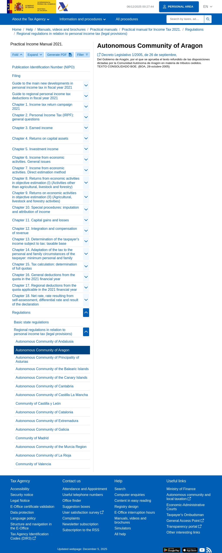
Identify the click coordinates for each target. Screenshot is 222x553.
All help (120, 534)
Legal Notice (20, 500)
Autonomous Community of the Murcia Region (51, 447)
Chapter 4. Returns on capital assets (40, 138)
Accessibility (19, 489)
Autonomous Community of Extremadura (47, 421)
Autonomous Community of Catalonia (44, 412)
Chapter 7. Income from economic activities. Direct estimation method (39, 170)
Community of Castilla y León (38, 403)
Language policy (23, 518)
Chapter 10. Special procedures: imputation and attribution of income (45, 209)
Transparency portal (184, 526)
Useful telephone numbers (82, 495)
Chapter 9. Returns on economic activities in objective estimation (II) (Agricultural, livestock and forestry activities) (44, 197)
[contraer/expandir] (86, 85)
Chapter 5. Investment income (35, 149)
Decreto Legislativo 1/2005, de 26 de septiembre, (137, 55)
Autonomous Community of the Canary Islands (51, 377)
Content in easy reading (132, 500)
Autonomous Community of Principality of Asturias (47, 359)
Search (120, 489)
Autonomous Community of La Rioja (43, 455)
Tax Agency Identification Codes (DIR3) (29, 536)
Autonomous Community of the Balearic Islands (52, 369)
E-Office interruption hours (134, 512)
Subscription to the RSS (80, 530)
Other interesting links (183, 532)
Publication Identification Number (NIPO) (43, 67)
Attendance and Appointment (84, 489)
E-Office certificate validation (32, 506)
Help (29, 29)
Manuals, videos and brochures (62, 29)
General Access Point (185, 521)
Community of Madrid (32, 438)
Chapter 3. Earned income (32, 128)
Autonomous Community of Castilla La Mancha (52, 395)
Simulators (122, 528)
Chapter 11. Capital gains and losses (40, 220)
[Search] (185, 19)
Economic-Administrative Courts (185, 507)
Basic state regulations (31, 322)
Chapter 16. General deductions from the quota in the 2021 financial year (43, 277)
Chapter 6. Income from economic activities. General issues (38, 159)
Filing (16, 76)
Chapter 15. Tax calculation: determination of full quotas (44, 266)
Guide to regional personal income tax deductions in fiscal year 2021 (41, 96)
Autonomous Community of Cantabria (44, 386)
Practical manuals (103, 29)
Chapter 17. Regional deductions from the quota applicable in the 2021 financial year (44, 287)
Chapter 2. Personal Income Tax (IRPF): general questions (43, 117)
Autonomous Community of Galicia (42, 429)
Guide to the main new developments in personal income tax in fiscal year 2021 (42, 85)
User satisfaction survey (83, 512)
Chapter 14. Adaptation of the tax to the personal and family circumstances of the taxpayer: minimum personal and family (43, 254)
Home (16, 29)
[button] (208, 6)
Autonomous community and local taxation (188, 497)
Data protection (22, 512)
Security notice (21, 495)
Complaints (71, 518)
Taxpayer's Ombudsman (185, 515)
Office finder (71, 500)
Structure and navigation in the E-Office (31, 526)
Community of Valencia (33, 464)
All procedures (127, 19)
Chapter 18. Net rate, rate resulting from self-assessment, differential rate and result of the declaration (45, 300)
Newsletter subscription (80, 524)
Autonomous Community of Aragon (42, 350)
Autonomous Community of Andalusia (44, 341)
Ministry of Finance (181, 489)
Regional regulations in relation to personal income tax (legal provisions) (71, 33)
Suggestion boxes (76, 506)
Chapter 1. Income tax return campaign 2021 (42, 106)
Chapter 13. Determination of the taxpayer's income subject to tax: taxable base (45, 241)
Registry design (126, 506)
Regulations (194, 29)
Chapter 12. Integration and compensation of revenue (44, 231)
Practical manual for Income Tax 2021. (151, 29)
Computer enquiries (129, 495)
